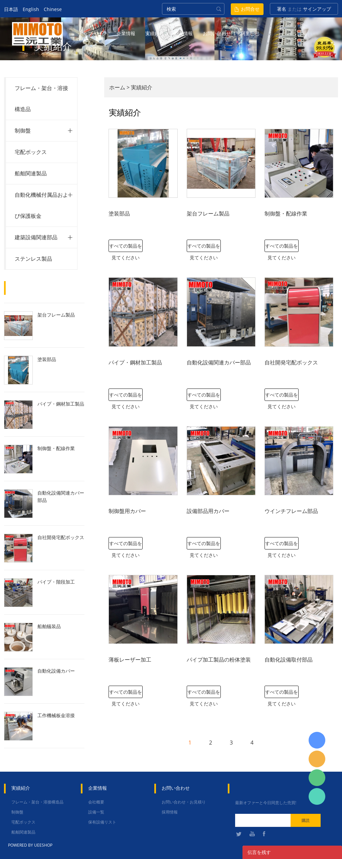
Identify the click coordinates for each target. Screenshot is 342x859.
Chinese (53, 9)
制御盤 (23, 130)
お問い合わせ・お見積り (184, 802)
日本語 (11, 9)
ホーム (117, 87)
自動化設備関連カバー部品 (60, 496)
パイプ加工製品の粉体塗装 (219, 659)
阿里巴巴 (250, 33)
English (31, 9)
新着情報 (183, 33)
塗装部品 (46, 359)
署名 (281, 9)
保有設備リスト (102, 822)
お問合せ (250, 9)
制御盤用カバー (127, 511)
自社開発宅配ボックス (60, 537)
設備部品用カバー (208, 511)
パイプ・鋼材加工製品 (60, 404)
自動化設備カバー (56, 671)
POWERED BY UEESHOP (30, 845)
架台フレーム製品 (56, 315)
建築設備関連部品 (36, 237)
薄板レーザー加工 (130, 659)
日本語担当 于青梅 (317, 740)
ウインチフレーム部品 (291, 511)
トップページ (92, 33)
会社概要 (96, 802)
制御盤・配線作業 (56, 448)
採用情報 (170, 812)
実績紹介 (154, 33)
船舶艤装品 (49, 626)
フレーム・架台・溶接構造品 (37, 802)
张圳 (317, 796)
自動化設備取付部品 (289, 659)
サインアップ (317, 9)
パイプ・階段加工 (56, 582)
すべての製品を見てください (125, 247)
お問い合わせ (217, 33)
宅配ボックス (31, 152)
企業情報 (126, 33)
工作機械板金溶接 (56, 715)
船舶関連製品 (31, 173)
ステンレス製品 (33, 258)
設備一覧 (96, 812)
